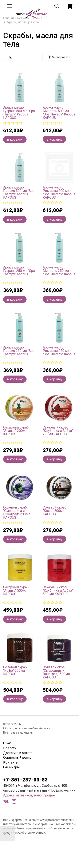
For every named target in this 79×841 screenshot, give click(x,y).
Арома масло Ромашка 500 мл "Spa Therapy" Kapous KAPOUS (59, 192)
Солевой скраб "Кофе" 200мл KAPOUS (54, 510)
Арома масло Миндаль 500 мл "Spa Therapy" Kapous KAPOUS (59, 113)
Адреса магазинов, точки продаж (29, 795)
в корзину (15, 139)
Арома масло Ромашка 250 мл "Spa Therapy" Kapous (59, 350)
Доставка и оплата (17, 753)
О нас (7, 743)
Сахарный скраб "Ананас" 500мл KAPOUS (16, 590)
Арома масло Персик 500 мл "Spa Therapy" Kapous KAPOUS (18, 192)
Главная (9, 18)
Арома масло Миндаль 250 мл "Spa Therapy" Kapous (59, 270)
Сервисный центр (17, 758)
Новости (9, 748)
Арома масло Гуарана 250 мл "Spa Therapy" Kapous (19, 270)
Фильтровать (59, 57)
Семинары (11, 767)
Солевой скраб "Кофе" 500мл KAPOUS (15, 670)
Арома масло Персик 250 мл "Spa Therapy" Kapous (18, 350)
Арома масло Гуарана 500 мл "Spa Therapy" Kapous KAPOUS (19, 113)
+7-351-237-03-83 (25, 780)
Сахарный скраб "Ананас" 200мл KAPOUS (16, 430)
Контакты (11, 762)
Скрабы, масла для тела (22, 22)
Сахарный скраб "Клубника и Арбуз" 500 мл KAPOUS (58, 590)
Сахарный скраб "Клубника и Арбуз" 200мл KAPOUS (58, 430)
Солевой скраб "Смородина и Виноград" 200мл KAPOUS (16, 512)
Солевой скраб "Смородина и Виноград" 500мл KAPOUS (56, 672)
